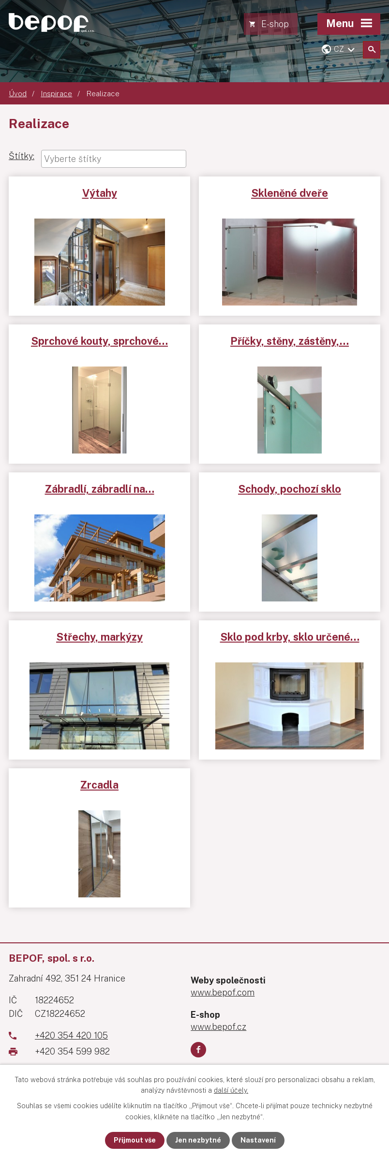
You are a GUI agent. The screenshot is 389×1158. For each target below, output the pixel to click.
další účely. (231, 1090)
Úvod (18, 93)
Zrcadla (99, 784)
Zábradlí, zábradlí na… (99, 489)
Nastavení (258, 1140)
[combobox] (113, 159)
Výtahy (99, 193)
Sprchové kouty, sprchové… (99, 341)
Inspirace (56, 93)
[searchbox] (113, 159)
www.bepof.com (222, 992)
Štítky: (21, 156)
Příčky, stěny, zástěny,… (289, 341)
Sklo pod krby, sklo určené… (289, 636)
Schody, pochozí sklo (289, 489)
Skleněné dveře (289, 193)
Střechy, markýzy (99, 636)
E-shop (275, 24)
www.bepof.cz (218, 1027)
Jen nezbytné (198, 1140)
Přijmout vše (135, 1140)
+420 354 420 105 (71, 1035)
